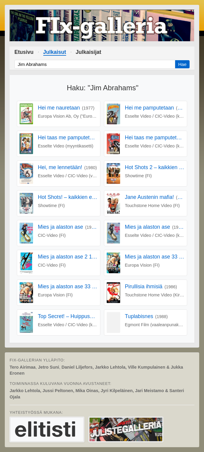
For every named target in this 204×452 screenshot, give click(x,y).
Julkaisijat (88, 52)
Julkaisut (54, 52)
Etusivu (24, 52)
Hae (182, 64)
